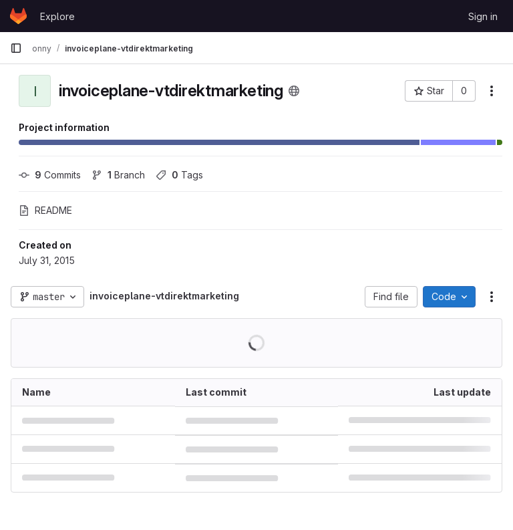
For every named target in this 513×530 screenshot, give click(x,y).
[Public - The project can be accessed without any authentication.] (294, 91)
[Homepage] (18, 16)
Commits (50, 174)
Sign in (483, 16)
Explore (57, 16)
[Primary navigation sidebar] (16, 48)
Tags (179, 174)
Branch (118, 174)
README (45, 210)
